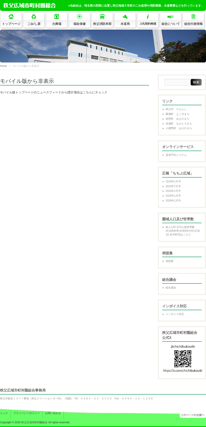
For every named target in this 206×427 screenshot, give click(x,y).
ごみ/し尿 (34, 23)
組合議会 (171, 287)
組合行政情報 (193, 23)
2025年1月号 (173, 195)
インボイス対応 (175, 314)
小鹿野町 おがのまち (179, 128)
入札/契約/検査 (148, 23)
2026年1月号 (173, 200)
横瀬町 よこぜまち (177, 114)
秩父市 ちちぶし (176, 109)
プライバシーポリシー (26, 413)
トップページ (11, 23)
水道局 (125, 23)
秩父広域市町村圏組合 (34, 422)
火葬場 (56, 23)
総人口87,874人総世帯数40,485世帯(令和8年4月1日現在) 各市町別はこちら (183, 231)
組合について (171, 23)
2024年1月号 (173, 190)
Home (3, 66)
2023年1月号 (173, 181)
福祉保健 (79, 23)
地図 (68, 398)
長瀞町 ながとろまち (179, 123)
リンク (4, 413)
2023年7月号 (173, 186)
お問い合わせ (53, 413)
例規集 (170, 261)
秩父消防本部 (102, 23)
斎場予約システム (176, 155)
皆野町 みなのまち (177, 118)
